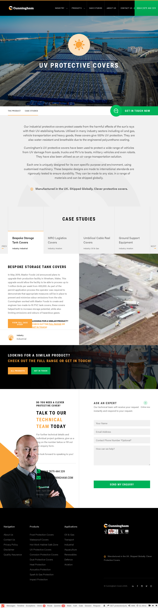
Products (77, 8)
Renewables (70, 555)
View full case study (20, 324)
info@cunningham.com (57, 478)
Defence (68, 560)
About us (111, 8)
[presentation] (116, 474)
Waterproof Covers (39, 540)
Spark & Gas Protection (42, 575)
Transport (69, 540)
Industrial (69, 545)
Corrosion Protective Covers (44, 555)
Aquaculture (70, 550)
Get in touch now (137, 112)
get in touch (39, 328)
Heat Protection (38, 565)
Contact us (126, 8)
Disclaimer (9, 550)
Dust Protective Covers (41, 560)
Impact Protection (39, 580)
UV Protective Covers (40, 550)
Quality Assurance (13, 555)
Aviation (68, 565)
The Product (14, 111)
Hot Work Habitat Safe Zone (44, 545)
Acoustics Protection (40, 570)
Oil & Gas (69, 535)
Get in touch (41, 371)
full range (55, 325)
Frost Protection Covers (42, 535)
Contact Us (9, 540)
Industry (59, 8)
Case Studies (95, 8)
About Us (8, 535)
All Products (18, 371)
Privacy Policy (11, 545)
